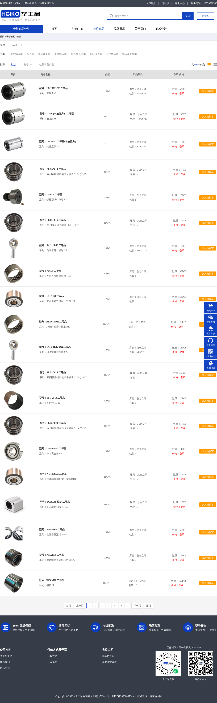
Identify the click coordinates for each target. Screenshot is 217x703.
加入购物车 (208, 91)
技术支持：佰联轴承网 (149, 696)
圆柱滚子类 (96, 54)
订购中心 (77, 28)
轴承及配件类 (129, 54)
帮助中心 (180, 3)
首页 (54, 28)
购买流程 (5, 667)
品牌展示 (119, 28)
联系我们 (5, 662)
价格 (28, 64)
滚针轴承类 (60, 54)
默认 (13, 64)
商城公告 (161, 28)
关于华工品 (6, 656)
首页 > (3, 36)
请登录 (165, 3)
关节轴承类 (44, 54)
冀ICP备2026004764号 (123, 696)
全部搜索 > (11, 36)
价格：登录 (178, 93)
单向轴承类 (16, 54)
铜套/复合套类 (78, 54)
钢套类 (30, 54)
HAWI (13, 45)
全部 (19, 36)
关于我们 (140, 28)
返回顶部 (211, 368)
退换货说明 (108, 656)
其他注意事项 (109, 662)
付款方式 (52, 656)
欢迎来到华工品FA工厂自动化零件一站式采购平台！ (28, 3)
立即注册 (151, 3)
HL (22, 45)
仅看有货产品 (45, 64)
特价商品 (98, 28)
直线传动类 (112, 54)
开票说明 (52, 662)
